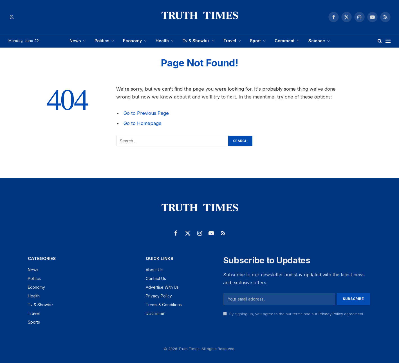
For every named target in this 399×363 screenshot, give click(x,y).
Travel (229, 40)
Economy (132, 40)
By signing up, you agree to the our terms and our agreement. (293, 314)
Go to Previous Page (146, 113)
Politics (102, 40)
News (75, 40)
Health (162, 40)
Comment (285, 40)
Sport (255, 40)
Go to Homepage (143, 123)
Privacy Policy (331, 314)
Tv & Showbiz (196, 40)
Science (316, 40)
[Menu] (388, 41)
